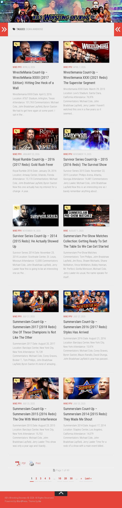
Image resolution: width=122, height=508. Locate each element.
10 (59, 478)
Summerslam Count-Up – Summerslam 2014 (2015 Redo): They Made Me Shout (85, 414)
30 (71, 478)
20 (65, 478)
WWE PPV (17, 67)
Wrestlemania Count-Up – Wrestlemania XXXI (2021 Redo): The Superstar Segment (85, 77)
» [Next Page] (81, 478)
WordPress (22, 501)
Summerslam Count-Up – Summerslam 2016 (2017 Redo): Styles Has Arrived (85, 327)
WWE (65, 230)
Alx (39, 501)
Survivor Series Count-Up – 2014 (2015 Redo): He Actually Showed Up (35, 241)
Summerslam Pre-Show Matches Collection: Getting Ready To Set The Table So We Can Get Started (86, 241)
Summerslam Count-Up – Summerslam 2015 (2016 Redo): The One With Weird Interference (35, 414)
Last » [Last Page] (88, 478)
